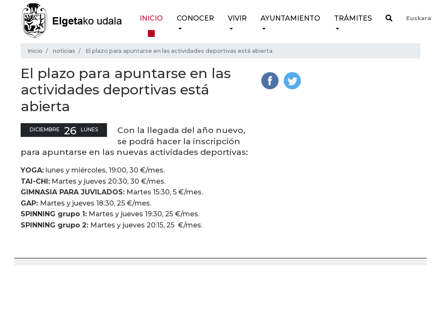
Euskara (418, 18)
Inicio (151, 18)
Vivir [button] (237, 18)
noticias (64, 51)
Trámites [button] (353, 18)
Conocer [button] (195, 18)
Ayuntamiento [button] (290, 18)
